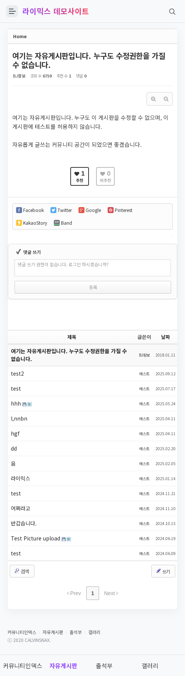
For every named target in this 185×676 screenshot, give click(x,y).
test (16, 388)
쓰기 (162, 571)
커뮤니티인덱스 (21, 632)
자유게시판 (53, 632)
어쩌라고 (20, 508)
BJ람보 (19, 76)
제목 (71, 336)
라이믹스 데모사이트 (55, 11)
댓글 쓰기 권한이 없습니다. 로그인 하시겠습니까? (63, 264)
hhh (16, 403)
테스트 (144, 373)
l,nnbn (19, 418)
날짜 (165, 336)
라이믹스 (20, 478)
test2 (17, 373)
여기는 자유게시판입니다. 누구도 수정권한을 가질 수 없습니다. (88, 60)
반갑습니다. (24, 523)
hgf (15, 433)
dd (14, 448)
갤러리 (94, 632)
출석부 (76, 632)
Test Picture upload (36, 538)
